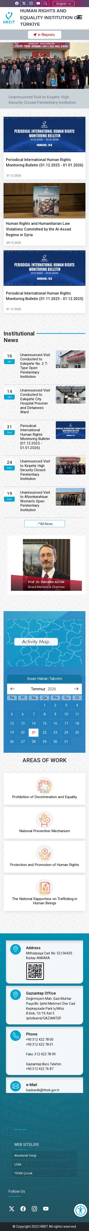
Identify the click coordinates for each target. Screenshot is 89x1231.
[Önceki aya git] (12, 689)
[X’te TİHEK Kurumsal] (24, 3)
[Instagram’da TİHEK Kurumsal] (31, 3)
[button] (44, 34)
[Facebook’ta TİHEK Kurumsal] (17, 3)
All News (45, 524)
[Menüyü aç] (81, 16)
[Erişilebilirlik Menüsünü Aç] (80, 1210)
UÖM (17, 1164)
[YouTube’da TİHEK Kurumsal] (38, 3)
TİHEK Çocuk (23, 1173)
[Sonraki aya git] (76, 689)
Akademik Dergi (25, 1155)
